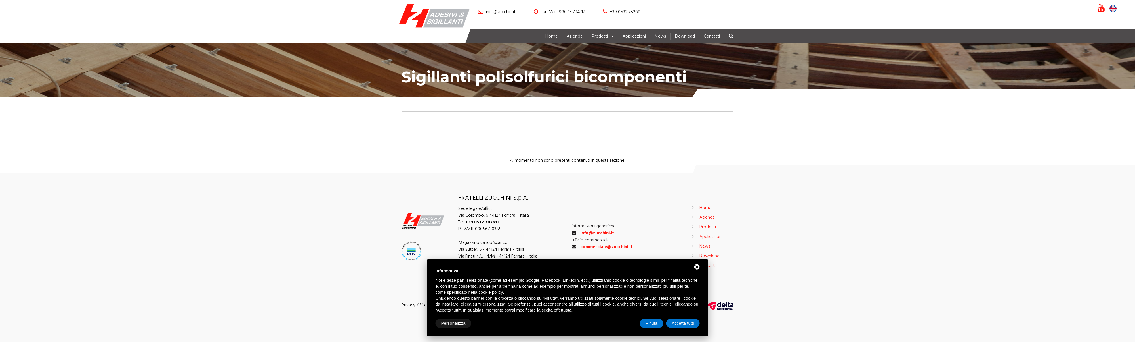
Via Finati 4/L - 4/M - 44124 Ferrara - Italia (497, 256)
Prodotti (599, 36)
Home (551, 36)
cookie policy (490, 292)
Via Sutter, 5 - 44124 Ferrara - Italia (491, 249)
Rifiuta (652, 323)
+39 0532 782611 (625, 12)
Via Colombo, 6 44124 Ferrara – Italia (493, 215)
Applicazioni (634, 36)
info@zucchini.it (501, 12)
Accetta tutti (683, 323)
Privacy (408, 305)
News (660, 36)
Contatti (712, 36)
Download (685, 36)
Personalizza (453, 323)
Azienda (575, 36)
